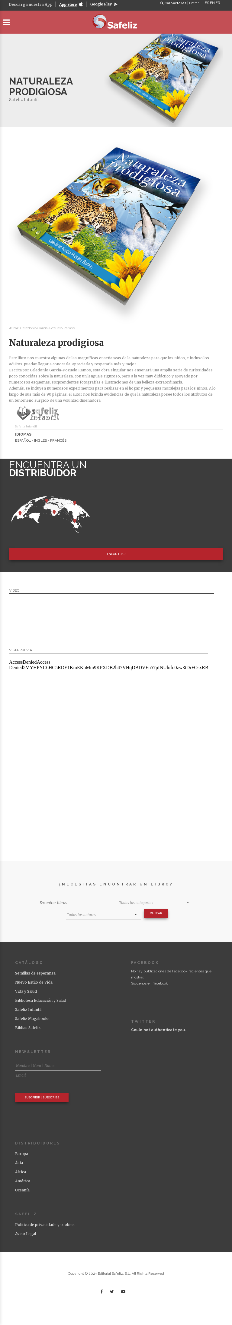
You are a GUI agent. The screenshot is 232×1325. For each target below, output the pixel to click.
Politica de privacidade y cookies (45, 1224)
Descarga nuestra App (31, 4)
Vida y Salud (26, 991)
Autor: (14, 328)
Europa (21, 1153)
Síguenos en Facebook (149, 983)
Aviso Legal (25, 1233)
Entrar (194, 3)
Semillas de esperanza (35, 973)
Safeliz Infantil (24, 99)
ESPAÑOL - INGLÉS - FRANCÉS (40, 440)
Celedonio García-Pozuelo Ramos (47, 328)
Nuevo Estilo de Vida (34, 982)
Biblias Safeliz (27, 1027)
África (20, 1172)
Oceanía (22, 1190)
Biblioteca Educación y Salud (40, 1000)
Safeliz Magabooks (32, 1018)
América (22, 1181)
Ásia (19, 1163)
